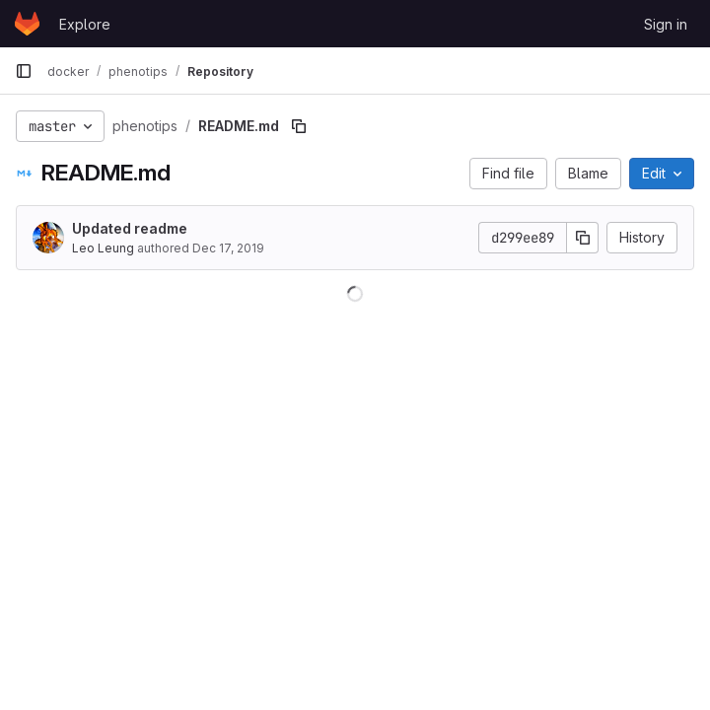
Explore (84, 24)
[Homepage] (27, 23)
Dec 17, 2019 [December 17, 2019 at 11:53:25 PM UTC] (228, 248)
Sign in (665, 24)
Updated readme (129, 228)
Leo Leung (103, 248)
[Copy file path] (299, 126)
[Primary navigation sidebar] (23, 71)
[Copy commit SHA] (583, 237)
